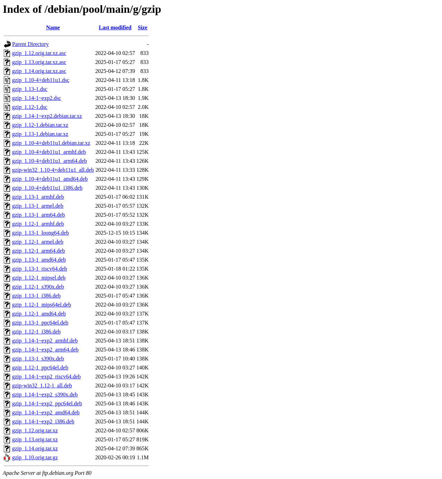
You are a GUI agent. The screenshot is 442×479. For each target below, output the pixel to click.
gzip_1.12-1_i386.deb (36, 332)
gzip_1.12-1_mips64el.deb (41, 305)
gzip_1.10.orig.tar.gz (35, 457)
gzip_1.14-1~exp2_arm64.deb (45, 350)
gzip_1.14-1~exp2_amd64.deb (45, 412)
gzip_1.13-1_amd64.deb (39, 260)
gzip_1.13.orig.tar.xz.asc (39, 62)
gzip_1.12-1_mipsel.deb (39, 278)
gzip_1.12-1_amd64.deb (39, 314)
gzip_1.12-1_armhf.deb (38, 224)
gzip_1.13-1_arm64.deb (38, 215)
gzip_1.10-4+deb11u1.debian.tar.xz (51, 143)
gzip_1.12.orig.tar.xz (35, 430)
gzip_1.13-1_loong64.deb (40, 233)
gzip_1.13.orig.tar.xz (35, 439)
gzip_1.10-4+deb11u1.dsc (40, 80)
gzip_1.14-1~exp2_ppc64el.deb (47, 403)
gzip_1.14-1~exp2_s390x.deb (45, 394)
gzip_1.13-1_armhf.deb (38, 197)
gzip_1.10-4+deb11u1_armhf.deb (49, 152)
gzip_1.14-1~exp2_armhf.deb (45, 341)
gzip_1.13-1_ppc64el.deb (40, 323)
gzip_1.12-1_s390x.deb (38, 287)
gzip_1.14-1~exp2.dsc (36, 98)
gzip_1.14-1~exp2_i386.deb (43, 421)
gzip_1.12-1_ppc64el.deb (40, 367)
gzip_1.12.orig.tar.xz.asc (39, 53)
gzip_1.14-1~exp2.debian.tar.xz (47, 116)
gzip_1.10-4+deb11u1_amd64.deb (50, 179)
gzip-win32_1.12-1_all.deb (42, 385)
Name (53, 27)
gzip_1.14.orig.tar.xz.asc (39, 71)
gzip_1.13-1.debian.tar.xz (40, 134)
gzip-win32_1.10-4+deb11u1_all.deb (53, 170)
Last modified (115, 27)
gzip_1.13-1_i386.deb (36, 296)
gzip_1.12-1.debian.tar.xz (40, 125)
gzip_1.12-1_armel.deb (37, 242)
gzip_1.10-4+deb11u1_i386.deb (47, 188)
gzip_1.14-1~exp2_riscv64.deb (46, 376)
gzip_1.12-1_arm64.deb (38, 251)
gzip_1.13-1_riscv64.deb (39, 269)
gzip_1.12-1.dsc (29, 107)
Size (142, 27)
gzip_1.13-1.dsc (29, 89)
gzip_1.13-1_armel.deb (37, 206)
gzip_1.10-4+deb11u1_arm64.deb (49, 161)
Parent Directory (30, 44)
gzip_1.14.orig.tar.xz (35, 448)
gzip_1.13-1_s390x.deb (38, 358)
